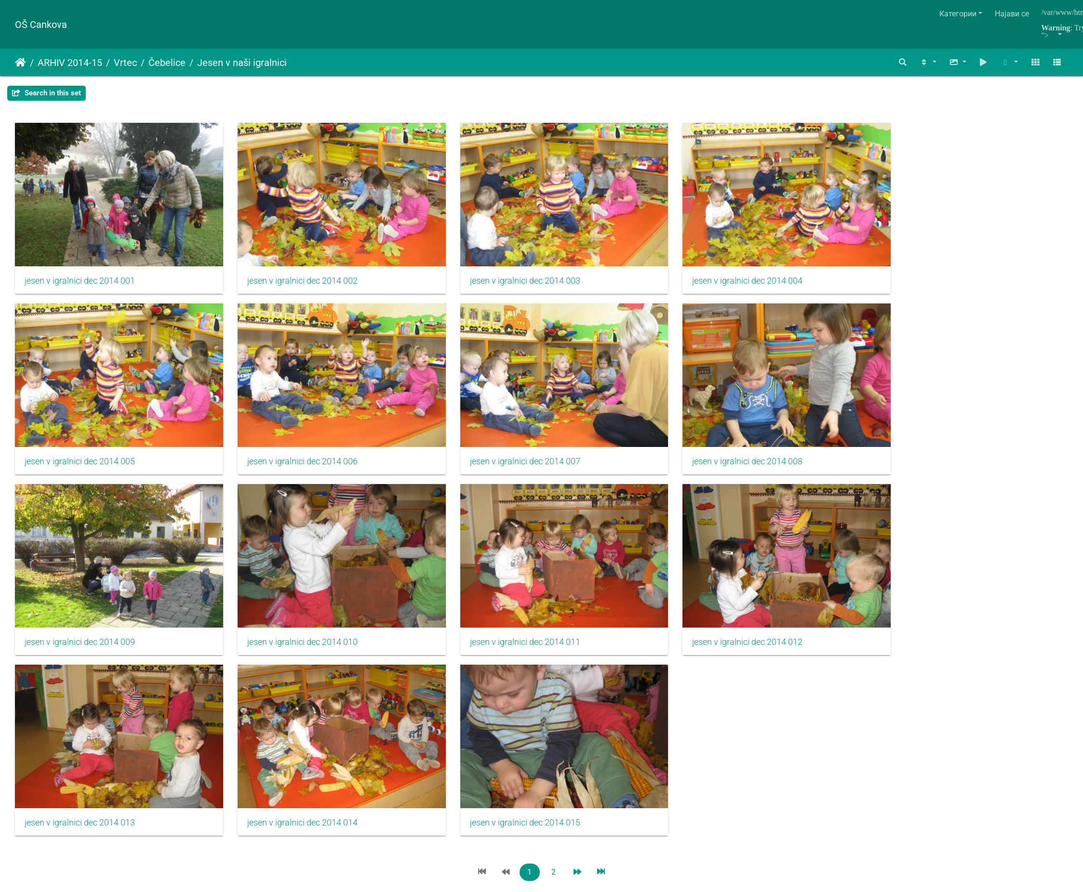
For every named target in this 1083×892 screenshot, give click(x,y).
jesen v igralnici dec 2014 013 (438, 552)
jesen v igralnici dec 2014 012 (258, 552)
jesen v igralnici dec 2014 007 (258, 401)
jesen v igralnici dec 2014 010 (795, 401)
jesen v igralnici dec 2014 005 (795, 250)
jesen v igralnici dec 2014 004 (617, 250)
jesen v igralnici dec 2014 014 (617, 552)
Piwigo (562, 638)
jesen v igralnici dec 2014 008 (438, 401)
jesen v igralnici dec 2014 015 (795, 552)
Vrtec (125, 62)
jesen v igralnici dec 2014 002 (258, 250)
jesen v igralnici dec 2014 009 (617, 401)
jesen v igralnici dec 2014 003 (438, 250)
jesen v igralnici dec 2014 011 (80, 552)
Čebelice (167, 62)
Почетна (20, 62)
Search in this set (46, 93)
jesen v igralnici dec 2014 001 (80, 250)
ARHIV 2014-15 (70, 62)
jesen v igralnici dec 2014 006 (80, 401)
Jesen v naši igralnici (242, 62)
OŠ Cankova (41, 24)
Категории (957, 13)
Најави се (1012, 13)
